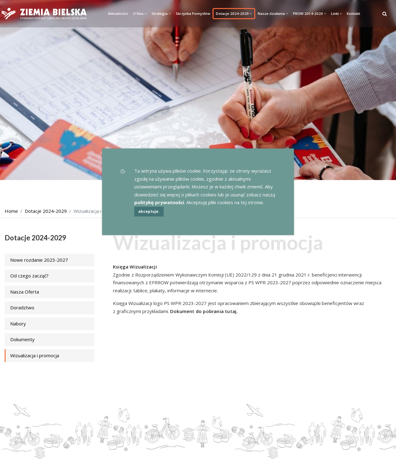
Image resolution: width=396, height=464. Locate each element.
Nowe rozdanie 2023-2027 (39, 260)
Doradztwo (22, 307)
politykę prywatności (159, 202)
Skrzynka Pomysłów (193, 13)
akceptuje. (149, 211)
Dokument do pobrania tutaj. (204, 311)
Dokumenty (22, 339)
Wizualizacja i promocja (34, 355)
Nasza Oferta (24, 292)
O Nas (140, 13)
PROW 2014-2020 (309, 13)
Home (11, 211)
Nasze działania (273, 13)
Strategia (161, 13)
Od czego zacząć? (29, 276)
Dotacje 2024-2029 (234, 13)
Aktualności (118, 13)
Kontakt (353, 13)
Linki (336, 13)
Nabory (18, 323)
